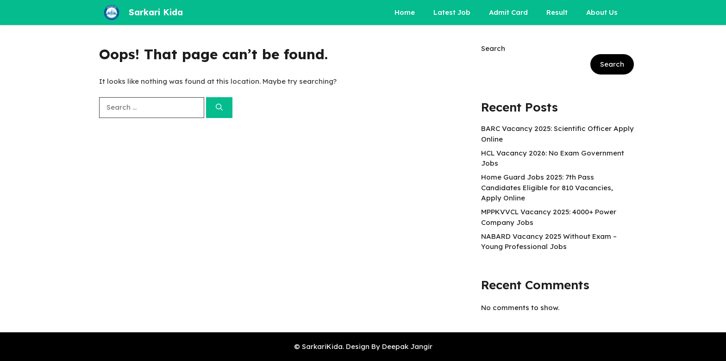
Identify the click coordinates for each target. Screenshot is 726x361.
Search (493, 48)
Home (404, 12)
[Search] (219, 107)
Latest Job (451, 12)
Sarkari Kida (156, 12)
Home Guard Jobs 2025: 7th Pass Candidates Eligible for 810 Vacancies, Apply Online (547, 187)
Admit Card (508, 12)
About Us (602, 12)
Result (557, 12)
